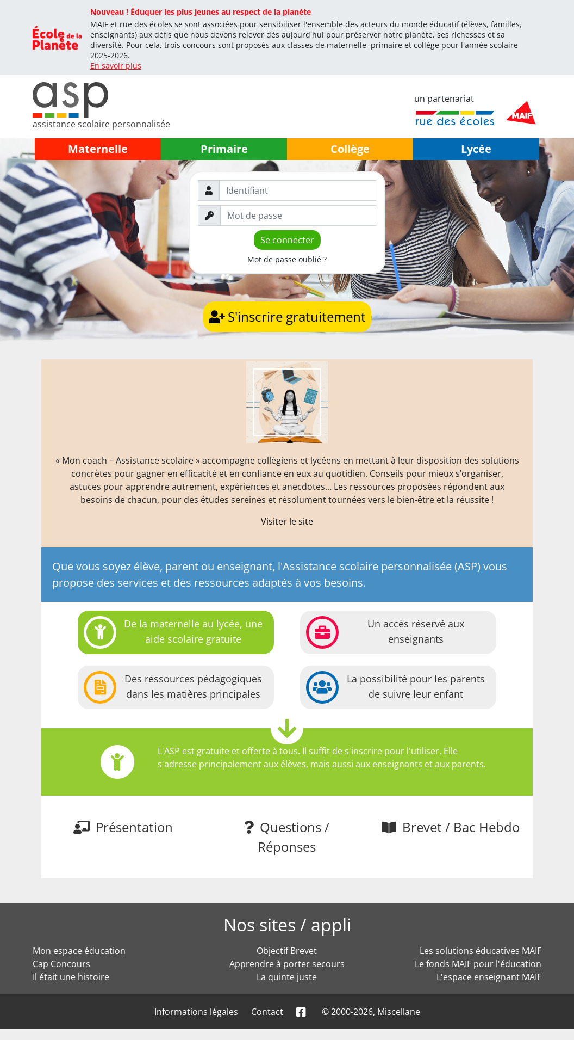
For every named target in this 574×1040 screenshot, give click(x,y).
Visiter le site (287, 521)
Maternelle (98, 148)
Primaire (224, 148)
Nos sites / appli (287, 924)
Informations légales (196, 1012)
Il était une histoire (71, 977)
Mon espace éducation (79, 951)
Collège (350, 148)
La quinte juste (287, 977)
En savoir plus (115, 65)
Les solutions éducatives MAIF (480, 951)
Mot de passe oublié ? (287, 259)
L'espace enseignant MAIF (488, 977)
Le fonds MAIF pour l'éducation (478, 964)
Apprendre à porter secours (287, 964)
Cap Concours (61, 964)
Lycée (476, 148)
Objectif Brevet (287, 951)
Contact (267, 1012)
